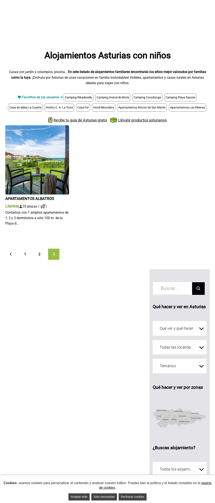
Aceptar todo (79, 496)
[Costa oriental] (196, 406)
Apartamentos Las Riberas (187, 107)
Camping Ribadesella (78, 97)
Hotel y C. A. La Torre (59, 107)
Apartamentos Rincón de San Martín (142, 107)
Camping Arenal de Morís (113, 97)
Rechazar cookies (132, 496)
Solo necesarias (104, 496)
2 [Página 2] (39, 254)
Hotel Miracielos (103, 107)
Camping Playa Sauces (180, 97)
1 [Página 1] (25, 254)
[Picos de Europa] (198, 425)
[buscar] (172, 288)
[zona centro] (183, 413)
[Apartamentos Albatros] (37, 128)
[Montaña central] (184, 427)
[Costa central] (178, 404)
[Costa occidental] (162, 404)
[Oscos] (158, 415)
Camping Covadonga (147, 97)
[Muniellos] (166, 421)
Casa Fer (83, 107)
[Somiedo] (174, 422)
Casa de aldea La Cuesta (25, 107)
